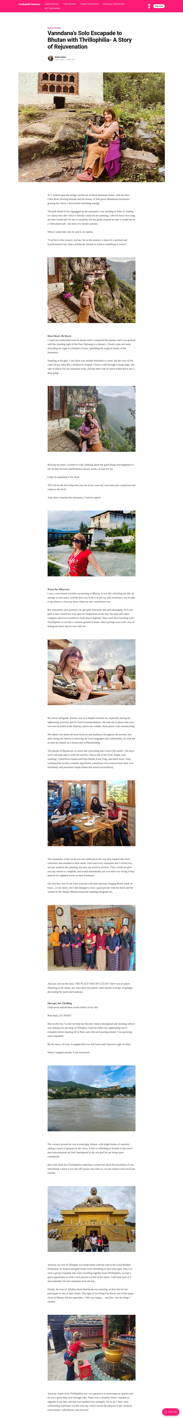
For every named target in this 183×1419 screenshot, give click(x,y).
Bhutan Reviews (54, 28)
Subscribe (159, 6)
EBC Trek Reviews (52, 8)
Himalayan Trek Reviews (114, 4)
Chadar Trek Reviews (89, 4)
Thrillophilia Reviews (29, 4)
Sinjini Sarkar (60, 57)
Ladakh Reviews (52, 4)
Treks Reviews (69, 4)
